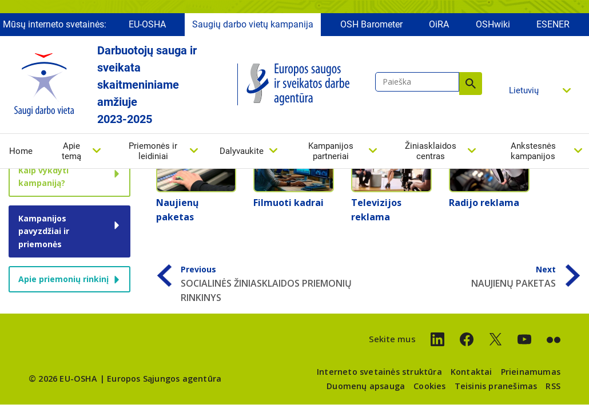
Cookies (429, 386)
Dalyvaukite (242, 154)
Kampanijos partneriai (330, 154)
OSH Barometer (371, 27)
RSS (553, 386)
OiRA (439, 27)
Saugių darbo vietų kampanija (252, 27)
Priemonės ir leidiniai (153, 154)
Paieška (470, 86)
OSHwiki (493, 27)
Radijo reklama (484, 202)
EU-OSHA (147, 27)
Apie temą (71, 154)
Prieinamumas (530, 371)
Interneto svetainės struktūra (379, 371)
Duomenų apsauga (366, 386)
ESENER (553, 27)
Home (21, 154)
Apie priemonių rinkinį (63, 279)
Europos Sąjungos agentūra (164, 378)
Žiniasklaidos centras (430, 154)
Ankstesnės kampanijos (533, 154)
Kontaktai (471, 371)
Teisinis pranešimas (496, 386)
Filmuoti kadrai (288, 202)
